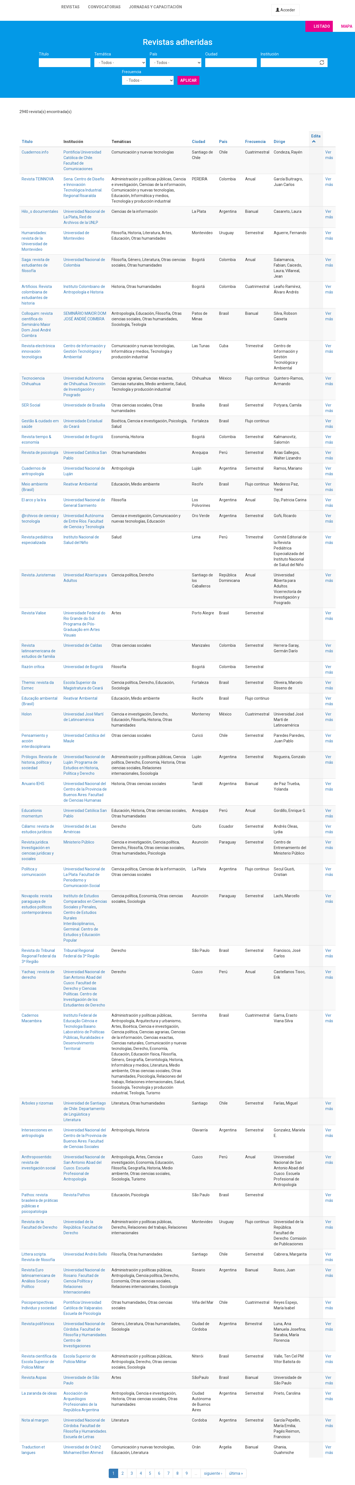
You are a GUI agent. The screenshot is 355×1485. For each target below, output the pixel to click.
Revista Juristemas (38, 575)
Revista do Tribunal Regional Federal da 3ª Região (39, 956)
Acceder (285, 10)
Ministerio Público (79, 842)
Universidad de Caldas (83, 645)
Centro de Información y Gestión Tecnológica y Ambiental (85, 351)
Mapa (346, 26)
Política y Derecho (79, 773)
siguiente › (213, 1473)
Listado (322, 26)
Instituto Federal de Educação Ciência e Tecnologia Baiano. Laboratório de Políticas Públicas (84, 1026)
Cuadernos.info (35, 152)
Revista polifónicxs (38, 1324)
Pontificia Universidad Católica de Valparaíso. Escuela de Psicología (83, 1308)
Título (44, 54)
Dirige (279, 141)
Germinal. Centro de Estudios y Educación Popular (82, 934)
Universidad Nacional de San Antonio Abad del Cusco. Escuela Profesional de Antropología (84, 1168)
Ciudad (211, 54)
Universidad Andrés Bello (85, 1254)
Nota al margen (35, 1420)
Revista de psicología (40, 452)
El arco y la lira (34, 500)
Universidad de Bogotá (83, 436)
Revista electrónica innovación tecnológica (38, 351)
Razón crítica (33, 666)
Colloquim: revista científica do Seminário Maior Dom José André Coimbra (37, 324)
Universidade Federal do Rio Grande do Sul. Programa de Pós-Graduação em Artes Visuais (84, 624)
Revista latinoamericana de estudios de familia (38, 651)
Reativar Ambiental (80, 484)
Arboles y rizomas (37, 1103)
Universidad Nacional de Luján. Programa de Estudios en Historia (84, 762)
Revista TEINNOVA (38, 179)
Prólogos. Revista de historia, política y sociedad (39, 762)
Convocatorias (104, 7)
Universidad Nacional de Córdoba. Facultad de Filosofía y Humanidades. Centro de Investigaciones (85, 1335)
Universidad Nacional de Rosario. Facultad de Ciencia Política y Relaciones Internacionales (84, 1281)
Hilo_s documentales (40, 211)
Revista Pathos (77, 1195)
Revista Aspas (34, 1377)
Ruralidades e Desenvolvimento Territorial (84, 1043)
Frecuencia (131, 72)
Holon (27, 714)
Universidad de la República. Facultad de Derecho (83, 1227)
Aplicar (188, 80)
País (153, 54)
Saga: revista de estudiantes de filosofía (36, 265)
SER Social (31, 405)
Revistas (70, 7)
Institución (270, 54)
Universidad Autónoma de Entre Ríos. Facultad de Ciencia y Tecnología (84, 521)
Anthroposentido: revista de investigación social (38, 1162)
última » (236, 1473)
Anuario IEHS (33, 783)
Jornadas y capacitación (155, 7)
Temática (102, 54)
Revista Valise (34, 613)
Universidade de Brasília (84, 405)
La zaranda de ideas (39, 1393)
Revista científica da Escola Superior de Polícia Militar (39, 1361)
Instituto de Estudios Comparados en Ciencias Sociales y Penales (85, 901)
